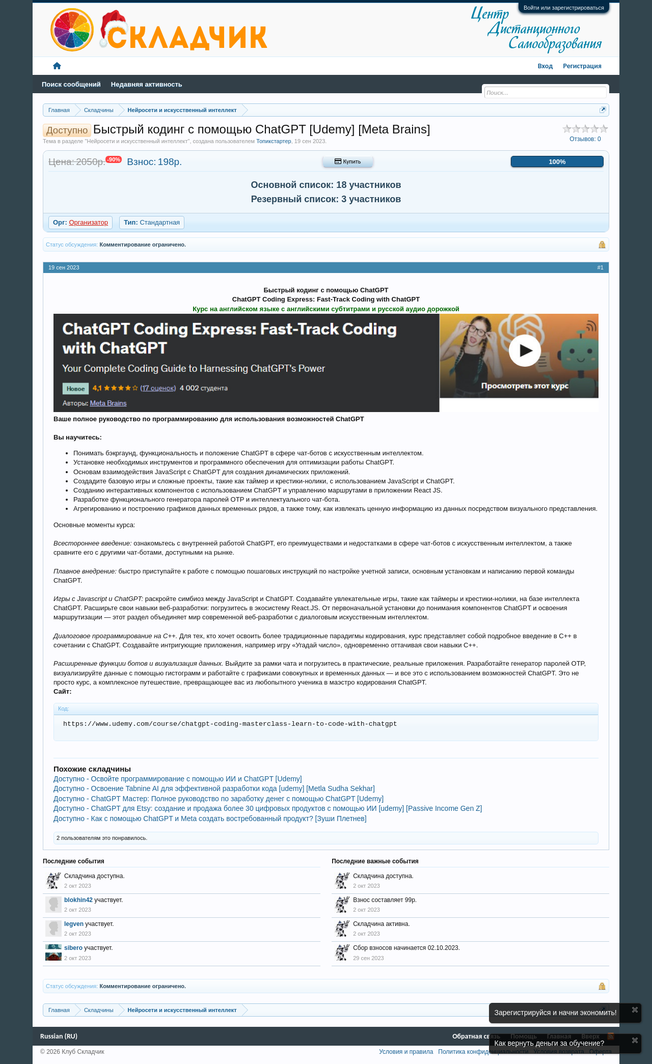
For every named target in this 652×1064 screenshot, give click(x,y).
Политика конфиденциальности (483, 1051)
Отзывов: (585, 139)
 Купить (348, 161)
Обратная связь (476, 1036)
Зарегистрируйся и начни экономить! (556, 1012)
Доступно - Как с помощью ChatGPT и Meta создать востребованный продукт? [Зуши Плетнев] (210, 818)
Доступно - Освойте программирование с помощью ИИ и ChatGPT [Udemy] (177, 779)
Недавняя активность (146, 84)
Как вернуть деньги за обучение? (550, 1043)
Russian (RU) (58, 1036)
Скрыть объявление (635, 1010)
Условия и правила (406, 1051)
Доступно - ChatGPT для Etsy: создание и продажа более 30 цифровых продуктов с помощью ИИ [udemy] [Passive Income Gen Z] (267, 808)
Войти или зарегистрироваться (564, 8)
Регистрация (582, 66)
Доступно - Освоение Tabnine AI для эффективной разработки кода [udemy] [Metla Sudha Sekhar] (214, 788)
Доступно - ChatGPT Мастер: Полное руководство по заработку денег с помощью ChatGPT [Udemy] (218, 799)
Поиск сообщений (71, 84)
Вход (545, 66)
